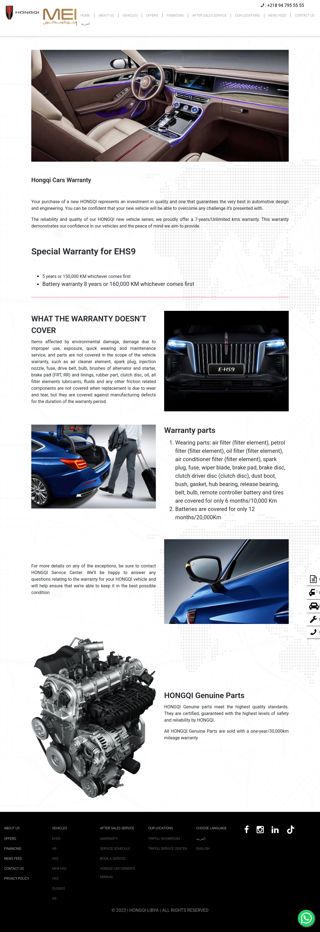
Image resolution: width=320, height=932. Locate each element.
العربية (85, 24)
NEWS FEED (277, 15)
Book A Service (112, 859)
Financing (12, 849)
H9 (54, 849)
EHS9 (56, 839)
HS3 (55, 879)
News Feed (13, 859)
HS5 (55, 859)
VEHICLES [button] (130, 15)
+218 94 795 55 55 (285, 5)
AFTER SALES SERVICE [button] (209, 15)
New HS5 (59, 869)
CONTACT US (304, 15)
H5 (54, 898)
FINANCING (175, 15)
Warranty (109, 839)
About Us (12, 828)
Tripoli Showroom (164, 839)
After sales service (117, 828)
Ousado (58, 888)
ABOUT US (106, 15)
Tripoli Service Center (167, 849)
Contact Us (14, 869)
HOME (85, 15)
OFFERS (152, 15)
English (203, 849)
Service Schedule (115, 849)
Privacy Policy (16, 879)
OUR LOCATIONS (247, 15)
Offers (10, 839)
